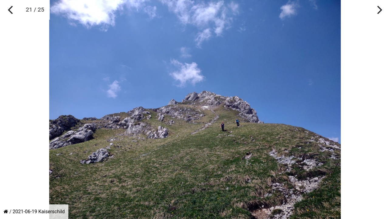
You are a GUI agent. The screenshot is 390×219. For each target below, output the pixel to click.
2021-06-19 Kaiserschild (39, 211)
